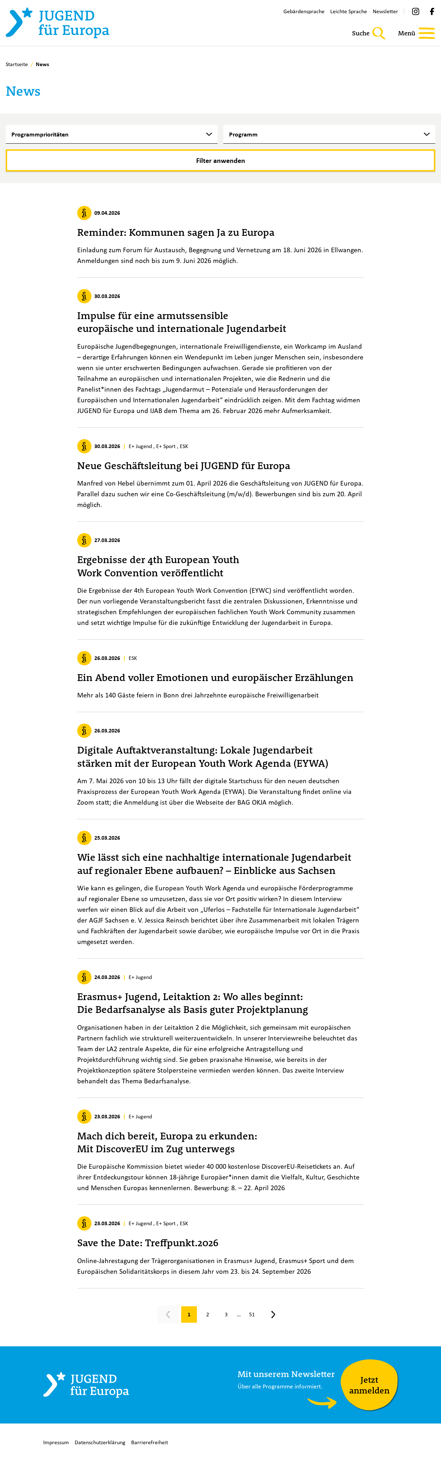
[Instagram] (415, 11)
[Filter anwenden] (220, 160)
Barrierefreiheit (149, 1442)
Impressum (56, 1442)
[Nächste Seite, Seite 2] (273, 1314)
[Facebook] (432, 11)
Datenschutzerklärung (100, 1442)
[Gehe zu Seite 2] (207, 1314)
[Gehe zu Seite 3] (226, 1314)
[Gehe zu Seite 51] (252, 1314)
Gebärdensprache (303, 11)
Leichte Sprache (348, 11)
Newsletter (385, 11)
